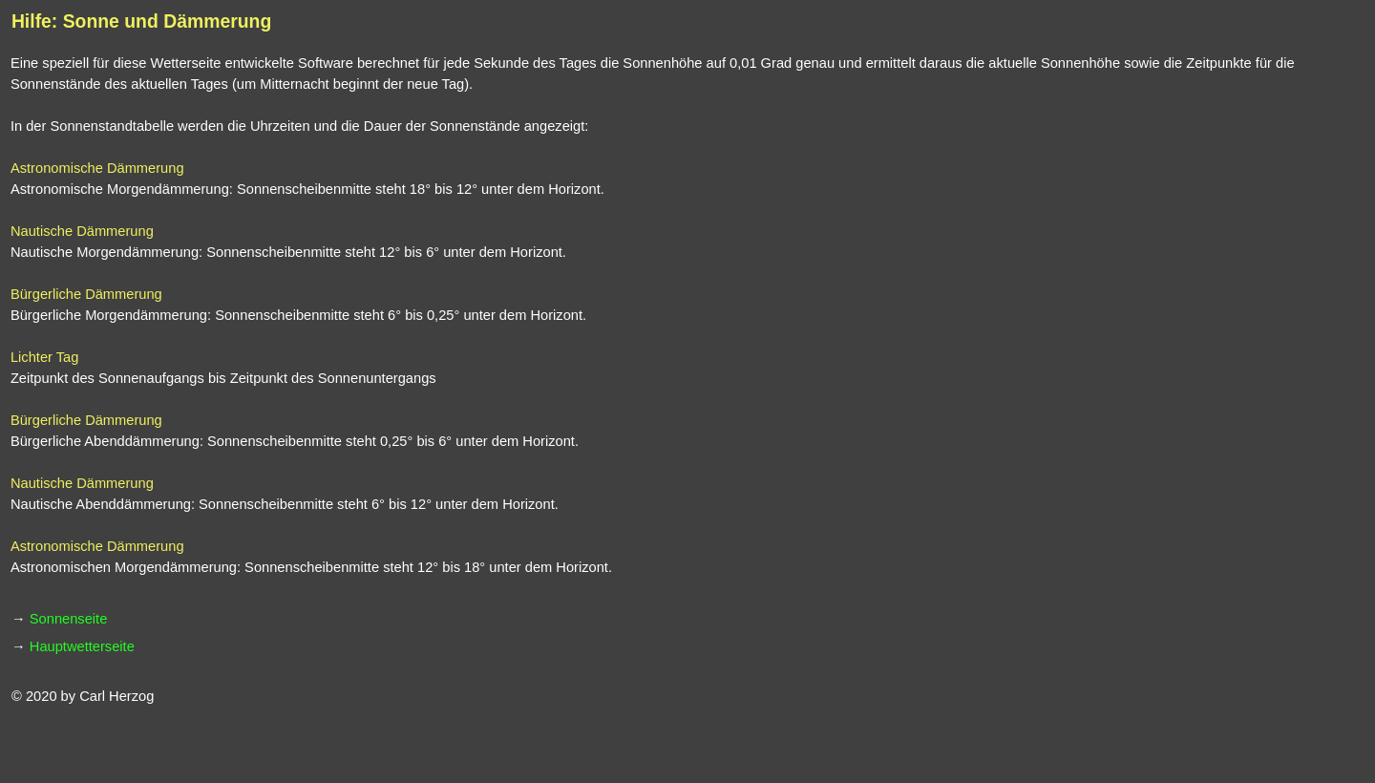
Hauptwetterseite (82, 646)
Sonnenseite (69, 618)
